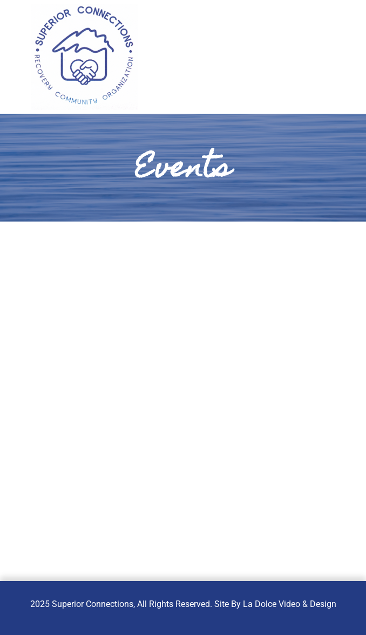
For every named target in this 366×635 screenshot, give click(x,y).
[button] (305, 60)
